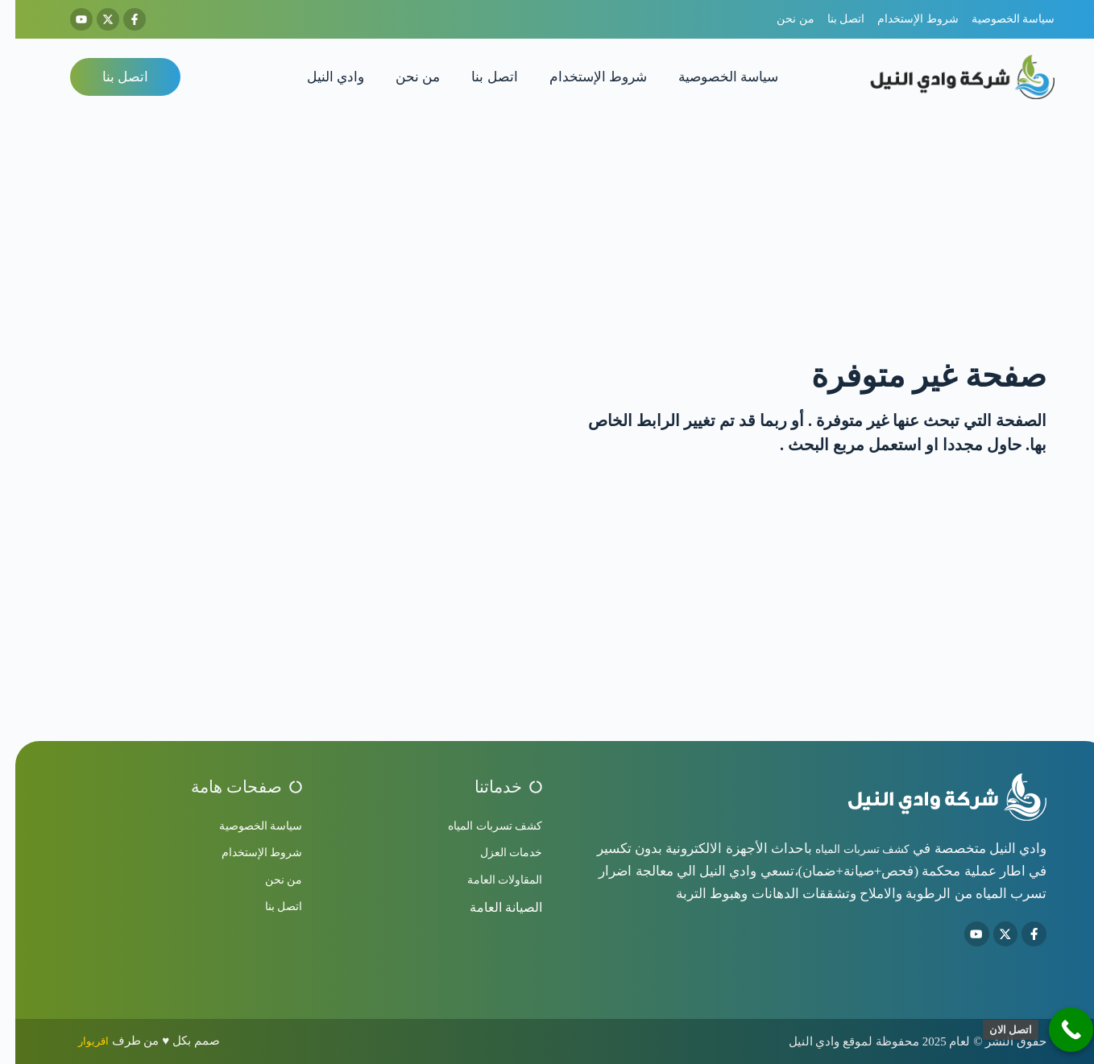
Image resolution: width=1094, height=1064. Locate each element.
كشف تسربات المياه (837, 845)
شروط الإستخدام (583, 77)
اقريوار (80, 1040)
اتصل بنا (479, 77)
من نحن (402, 77)
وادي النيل (320, 77)
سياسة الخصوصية (713, 77)
